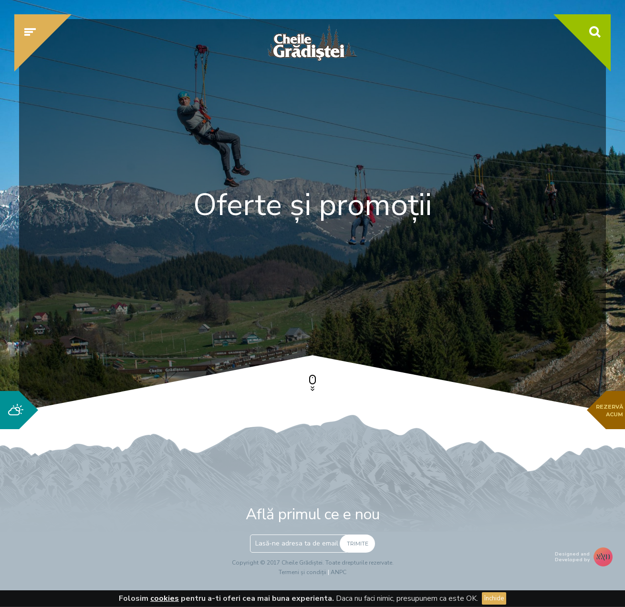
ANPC (338, 572)
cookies (164, 598)
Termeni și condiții (302, 572)
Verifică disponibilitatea (496, 313)
